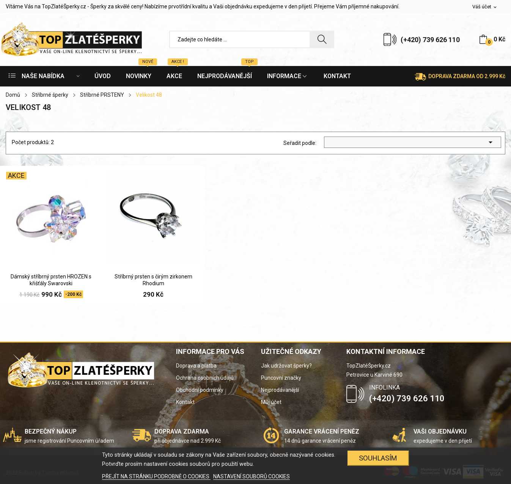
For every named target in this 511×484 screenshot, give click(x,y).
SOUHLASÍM (378, 458)
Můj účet (271, 402)
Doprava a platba (196, 366)
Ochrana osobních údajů (205, 378)
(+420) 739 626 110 (430, 40)
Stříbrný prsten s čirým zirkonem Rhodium (153, 279)
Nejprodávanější (280, 390)
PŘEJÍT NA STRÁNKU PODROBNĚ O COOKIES (156, 476)
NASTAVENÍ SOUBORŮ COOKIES (251, 476)
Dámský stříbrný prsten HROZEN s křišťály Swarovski (51, 279)
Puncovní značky (281, 378)
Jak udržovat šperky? (286, 366)
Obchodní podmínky (199, 390)
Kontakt (185, 402)
